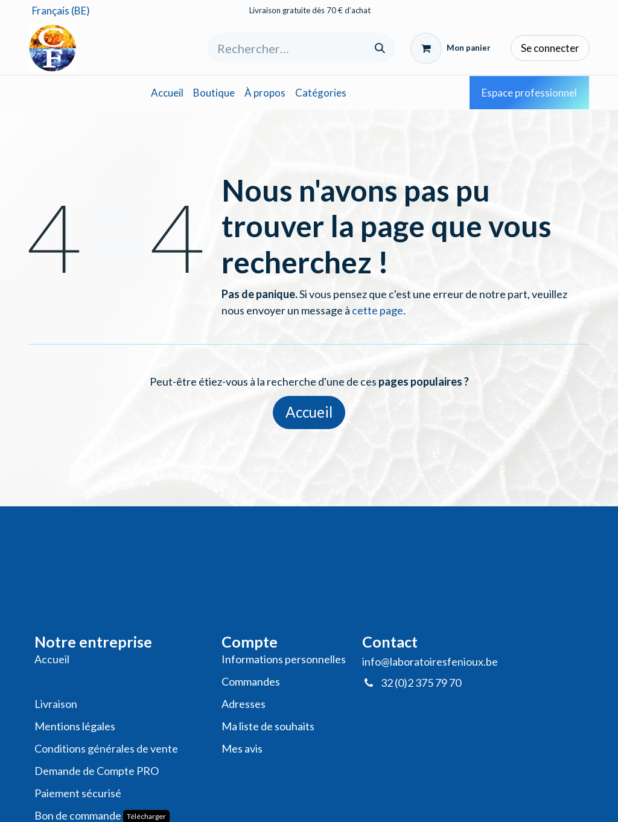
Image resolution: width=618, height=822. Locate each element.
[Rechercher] (380, 48)
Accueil (309, 412)
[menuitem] (167, 93)
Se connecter (550, 48)
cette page (377, 310)
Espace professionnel (529, 92)
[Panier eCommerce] (450, 48)
